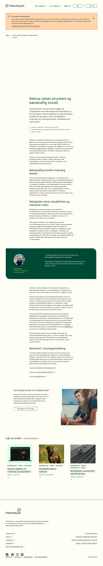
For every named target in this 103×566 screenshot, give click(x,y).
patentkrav (68, 327)
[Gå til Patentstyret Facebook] (12, 554)
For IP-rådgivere (55, 6)
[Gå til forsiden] (15, 5)
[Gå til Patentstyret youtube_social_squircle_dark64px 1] (22, 554)
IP (38, 288)
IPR (63, 292)
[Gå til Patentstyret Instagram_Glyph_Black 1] (17, 554)
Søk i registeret (41, 6)
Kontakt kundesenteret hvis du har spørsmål (26, 26)
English (67, 6)
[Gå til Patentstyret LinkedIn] (7, 554)
